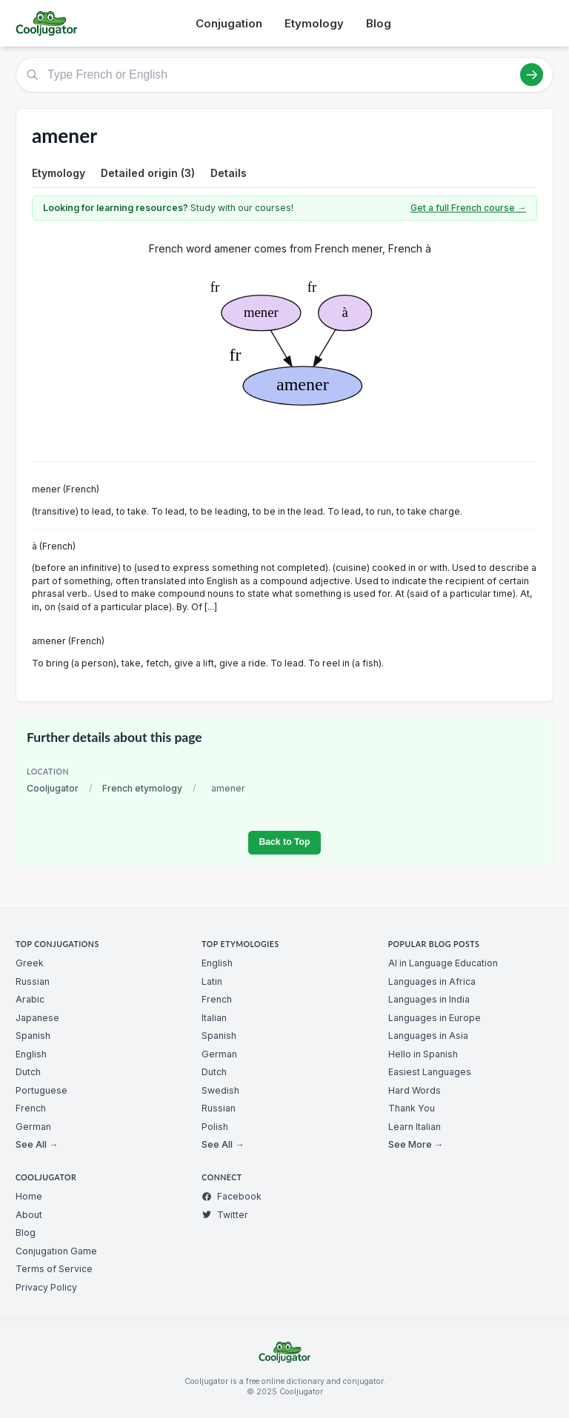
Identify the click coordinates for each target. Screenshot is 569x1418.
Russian (33, 981)
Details (228, 173)
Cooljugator (53, 788)
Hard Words (414, 1090)
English (31, 1054)
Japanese (37, 1017)
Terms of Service (54, 1268)
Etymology (314, 23)
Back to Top (284, 842)
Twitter (225, 1214)
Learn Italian (414, 1126)
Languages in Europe (434, 1017)
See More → (415, 1144)
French (31, 1108)
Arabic (30, 999)
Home (29, 1196)
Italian (214, 1017)
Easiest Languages (429, 1071)
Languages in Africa (432, 981)
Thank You (411, 1108)
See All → (37, 1144)
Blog (378, 23)
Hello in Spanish (423, 1054)
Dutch (28, 1071)
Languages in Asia (428, 1035)
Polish (215, 1126)
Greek (30, 963)
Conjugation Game (56, 1251)
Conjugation (229, 23)
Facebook (232, 1196)
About (29, 1214)
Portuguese (41, 1090)
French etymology (142, 788)
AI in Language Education (443, 963)
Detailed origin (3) (148, 173)
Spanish (33, 1035)
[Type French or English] (284, 75)
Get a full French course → (468, 207)
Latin (212, 981)
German (33, 1126)
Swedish (220, 1090)
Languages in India (429, 999)
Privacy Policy (46, 1287)
